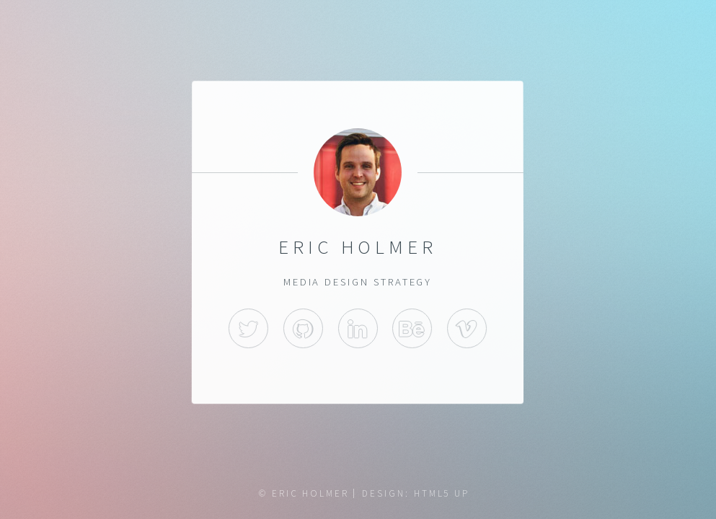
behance (413, 328)
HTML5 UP (441, 493)
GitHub (303, 328)
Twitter (249, 328)
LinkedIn (358, 328)
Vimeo (467, 328)
